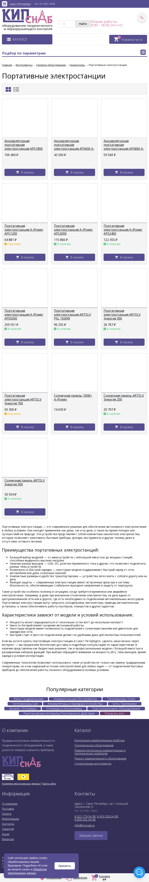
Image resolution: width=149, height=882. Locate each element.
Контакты (8, 824)
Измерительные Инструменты (75, 699)
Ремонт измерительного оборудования (100, 758)
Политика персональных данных (21, 783)
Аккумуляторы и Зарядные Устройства (75, 703)
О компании (9, 803)
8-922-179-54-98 (84, 816)
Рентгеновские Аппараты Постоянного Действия (58, 713)
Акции (5, 834)
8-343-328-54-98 (107, 816)
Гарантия (8, 829)
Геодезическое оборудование (94, 745)
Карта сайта (49, 783)
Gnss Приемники (125, 703)
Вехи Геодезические (28, 699)
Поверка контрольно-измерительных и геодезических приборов (100, 751)
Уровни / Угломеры (22, 708)
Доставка (8, 808)
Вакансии (8, 839)
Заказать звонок (91, 835)
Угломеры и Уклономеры (64, 708)
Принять (64, 866)
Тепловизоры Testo (121, 699)
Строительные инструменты (92, 763)
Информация (10, 819)
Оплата (6, 814)
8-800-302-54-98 (84, 819)
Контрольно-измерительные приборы (99, 740)
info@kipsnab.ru (84, 825)
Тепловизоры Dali (25, 703)
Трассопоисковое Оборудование (116, 708)
